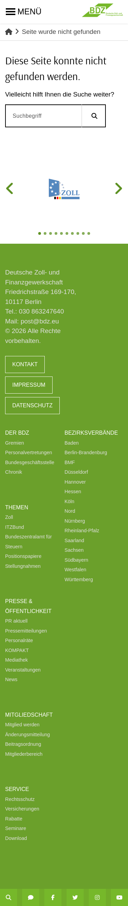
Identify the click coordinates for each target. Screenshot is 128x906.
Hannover (75, 482)
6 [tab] (68, 234)
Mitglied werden (22, 724)
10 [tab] (89, 234)
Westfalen (75, 569)
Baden (72, 443)
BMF (70, 462)
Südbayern (76, 560)
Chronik (13, 472)
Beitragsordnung (23, 744)
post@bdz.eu (39, 321)
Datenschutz (32, 405)
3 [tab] (51, 234)
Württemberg (79, 579)
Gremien (14, 443)
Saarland (74, 540)
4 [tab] (57, 234)
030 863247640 (41, 311)
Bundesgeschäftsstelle (29, 462)
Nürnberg (75, 521)
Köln (69, 501)
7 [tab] (73, 234)
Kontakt (25, 364)
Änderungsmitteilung (27, 734)
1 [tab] (40, 234)
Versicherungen (22, 809)
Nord (70, 511)
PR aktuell (16, 621)
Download (16, 838)
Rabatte (13, 818)
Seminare (15, 828)
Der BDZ (17, 433)
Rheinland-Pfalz (82, 530)
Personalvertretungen (28, 452)
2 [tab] (46, 234)
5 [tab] (62, 234)
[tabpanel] (64, 189)
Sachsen (74, 550)
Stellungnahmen (23, 566)
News (11, 679)
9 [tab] (84, 234)
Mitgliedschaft (29, 715)
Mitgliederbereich (24, 754)
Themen (16, 507)
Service (17, 789)
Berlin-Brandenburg (86, 452)
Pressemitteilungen (26, 631)
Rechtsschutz (19, 799)
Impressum (28, 385)
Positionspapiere (23, 556)
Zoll (9, 517)
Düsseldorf (76, 472)
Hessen (73, 491)
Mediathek (16, 660)
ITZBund (14, 527)
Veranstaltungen (23, 670)
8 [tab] (78, 234)
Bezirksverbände (91, 433)
